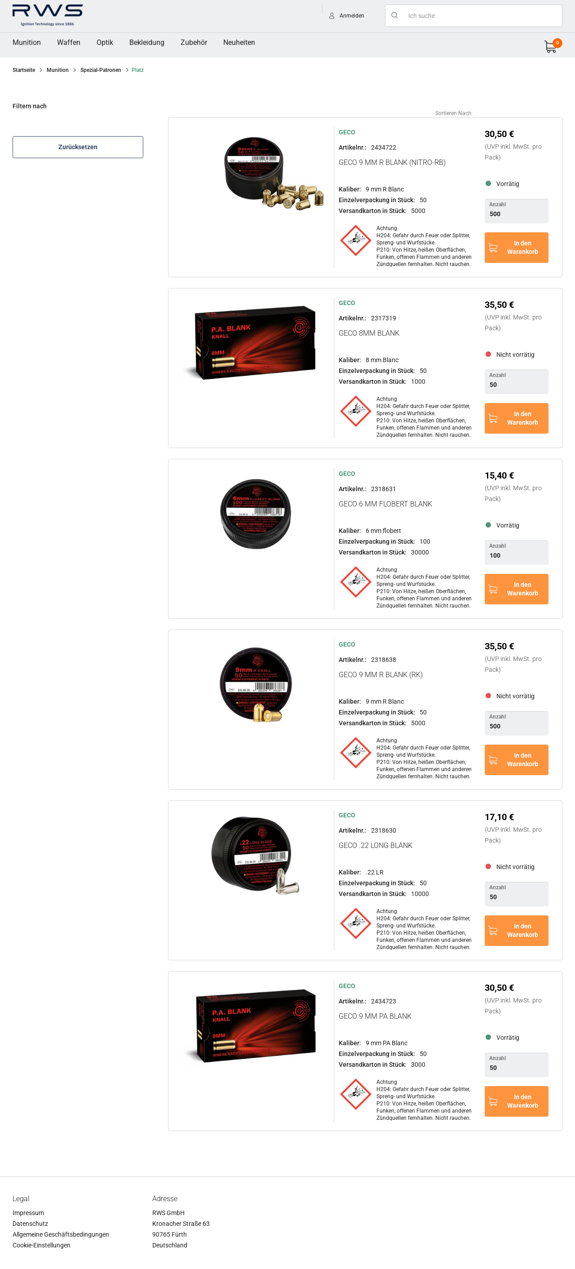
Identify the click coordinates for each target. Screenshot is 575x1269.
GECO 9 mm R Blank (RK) (381, 674)
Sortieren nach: (454, 113)
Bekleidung (146, 42)
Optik (105, 42)
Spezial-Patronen (100, 70)
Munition (27, 42)
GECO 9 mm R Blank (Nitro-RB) (392, 162)
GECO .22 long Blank (375, 845)
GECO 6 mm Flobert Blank (385, 504)
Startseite (24, 70)
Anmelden (352, 16)
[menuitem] (26, 42)
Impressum (28, 1212)
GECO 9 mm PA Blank (375, 1016)
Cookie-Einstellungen (42, 1245)
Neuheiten (239, 42)
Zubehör (194, 42)
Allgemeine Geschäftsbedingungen (61, 1234)
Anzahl (497, 204)
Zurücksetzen (77, 147)
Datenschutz (30, 1223)
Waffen (68, 42)
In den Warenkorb (522, 247)
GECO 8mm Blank (369, 333)
